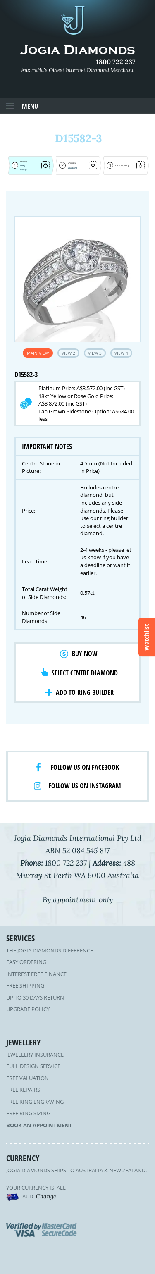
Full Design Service (33, 1066)
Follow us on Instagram (84, 786)
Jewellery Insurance (35, 1054)
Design (23, 169)
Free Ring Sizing (28, 1113)
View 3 (95, 353)
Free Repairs (23, 1089)
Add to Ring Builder (85, 692)
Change (46, 1196)
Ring (22, 165)
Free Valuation (27, 1078)
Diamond (72, 168)
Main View (38, 353)
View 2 (68, 353)
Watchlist (146, 637)
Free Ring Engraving (35, 1101)
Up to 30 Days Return (35, 997)
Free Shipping (25, 985)
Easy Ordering (26, 962)
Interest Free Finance (36, 974)
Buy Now (85, 653)
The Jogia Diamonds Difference (49, 950)
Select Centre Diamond (85, 673)
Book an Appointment (39, 1125)
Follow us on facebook (84, 767)
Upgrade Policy (28, 1009)
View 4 (121, 353)
